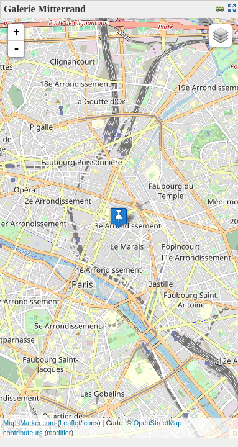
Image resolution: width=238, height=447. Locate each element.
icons (90, 423)
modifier (59, 432)
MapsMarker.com (29, 423)
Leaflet (70, 423)
